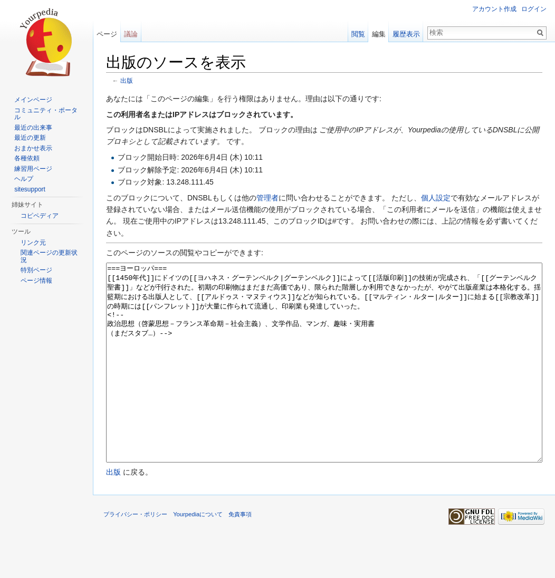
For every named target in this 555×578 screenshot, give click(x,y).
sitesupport (29, 189)
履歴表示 (406, 34)
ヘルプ (23, 178)
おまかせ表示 (33, 148)
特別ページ (36, 270)
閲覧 (358, 34)
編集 (379, 34)
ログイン (534, 9)
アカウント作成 (494, 9)
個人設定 (436, 198)
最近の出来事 (33, 127)
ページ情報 (36, 280)
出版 (126, 80)
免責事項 (240, 554)
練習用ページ (33, 168)
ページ (107, 34)
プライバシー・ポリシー (135, 554)
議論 (131, 34)
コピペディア (40, 215)
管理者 (267, 198)
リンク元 (33, 242)
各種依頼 (27, 158)
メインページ (33, 99)
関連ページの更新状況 (49, 256)
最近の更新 (30, 137)
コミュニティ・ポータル (46, 114)
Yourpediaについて (198, 554)
